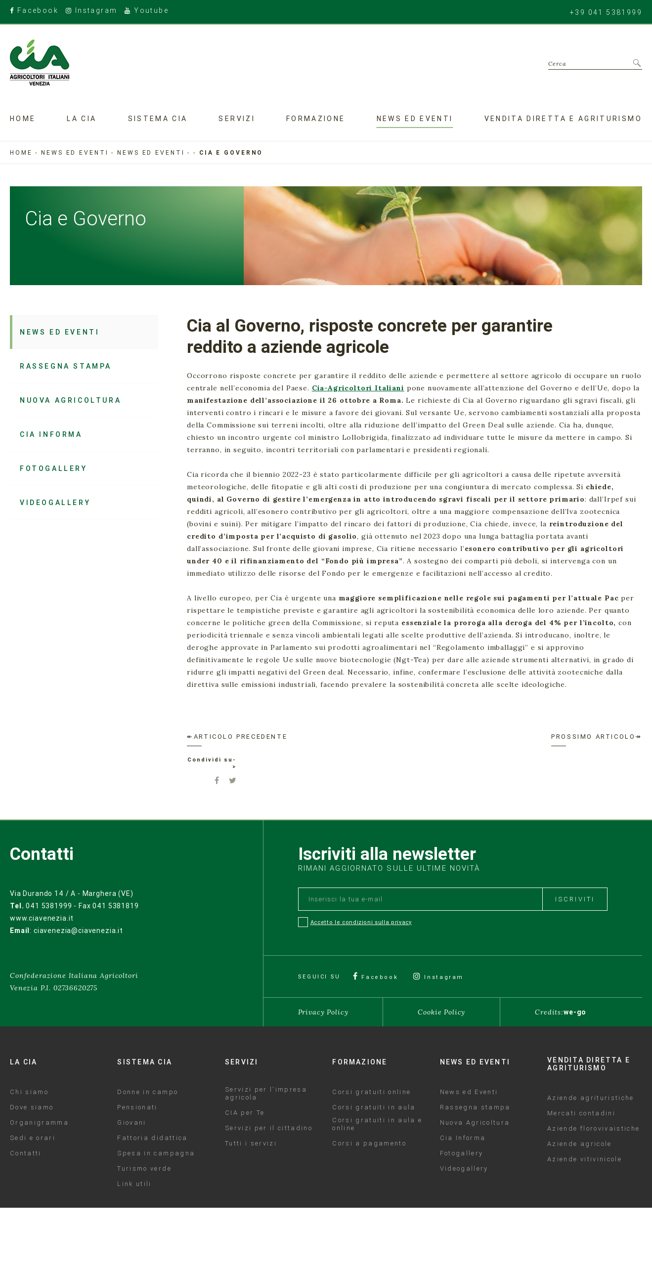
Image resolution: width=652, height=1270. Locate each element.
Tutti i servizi (251, 1143)
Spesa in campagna (156, 1153)
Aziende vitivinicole (584, 1159)
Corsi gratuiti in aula (373, 1107)
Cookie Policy (441, 1011)
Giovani (131, 1122)
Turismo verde (144, 1168)
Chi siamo (29, 1092)
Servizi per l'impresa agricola (266, 1093)
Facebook (34, 11)
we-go (575, 1011)
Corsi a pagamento (369, 1143)
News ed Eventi (150, 152)
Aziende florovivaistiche (593, 1128)
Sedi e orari (32, 1138)
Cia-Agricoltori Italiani (358, 387)
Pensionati (137, 1107)
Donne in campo (147, 1092)
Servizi (236, 118)
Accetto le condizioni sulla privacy (361, 921)
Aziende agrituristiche (590, 1097)
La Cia (81, 118)
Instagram (91, 11)
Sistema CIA (158, 118)
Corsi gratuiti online (371, 1092)
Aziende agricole (579, 1143)
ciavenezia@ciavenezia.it (78, 930)
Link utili (134, 1183)
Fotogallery (51, 466)
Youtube (147, 11)
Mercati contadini (581, 1113)
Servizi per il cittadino (268, 1128)
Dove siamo (31, 1107)
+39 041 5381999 (606, 11)
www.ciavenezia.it (42, 917)
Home (23, 118)
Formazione (316, 118)
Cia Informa (50, 432)
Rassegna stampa (64, 365)
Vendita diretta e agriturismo (563, 118)
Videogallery (53, 500)
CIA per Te (244, 1112)
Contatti (26, 1153)
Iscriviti (575, 898)
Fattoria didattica (152, 1138)
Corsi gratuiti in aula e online (377, 1124)
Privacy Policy (323, 1011)
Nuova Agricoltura (69, 399)
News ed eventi (415, 118)
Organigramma (39, 1122)
